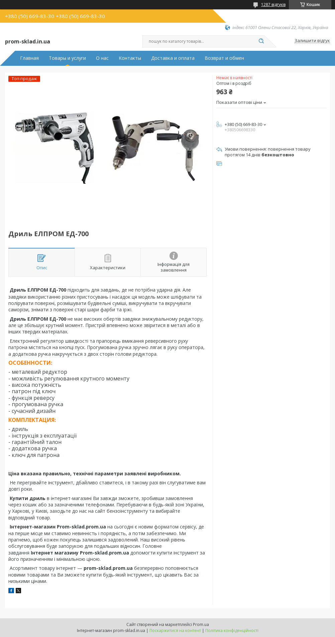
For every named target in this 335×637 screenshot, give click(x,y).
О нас (102, 58)
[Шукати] (261, 41)
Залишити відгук (312, 40)
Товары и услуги (67, 58)
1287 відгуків (273, 4)
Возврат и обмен (224, 58)
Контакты (130, 58)
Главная (29, 58)
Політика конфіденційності (231, 630)
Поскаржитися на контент (175, 630)
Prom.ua (201, 624)
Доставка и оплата (173, 58)
